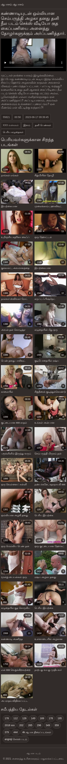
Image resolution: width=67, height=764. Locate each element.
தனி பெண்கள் (43, 125)
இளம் (26, 125)
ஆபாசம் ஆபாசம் (12, 4)
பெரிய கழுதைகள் (13, 132)
